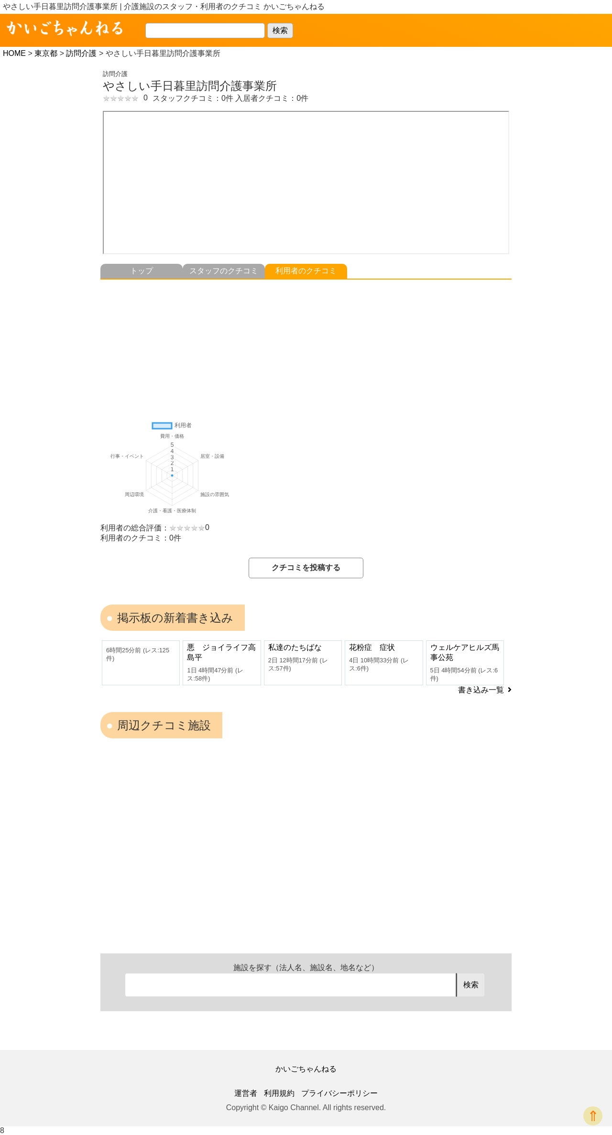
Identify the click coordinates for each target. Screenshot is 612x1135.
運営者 (245, 1093)
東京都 (45, 53)
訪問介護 (81, 53)
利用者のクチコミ (306, 271)
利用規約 (279, 1093)
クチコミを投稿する (306, 567)
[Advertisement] (306, 346)
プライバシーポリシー (339, 1093)
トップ (141, 271)
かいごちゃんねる (306, 1069)
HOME (14, 53)
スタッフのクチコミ (223, 271)
